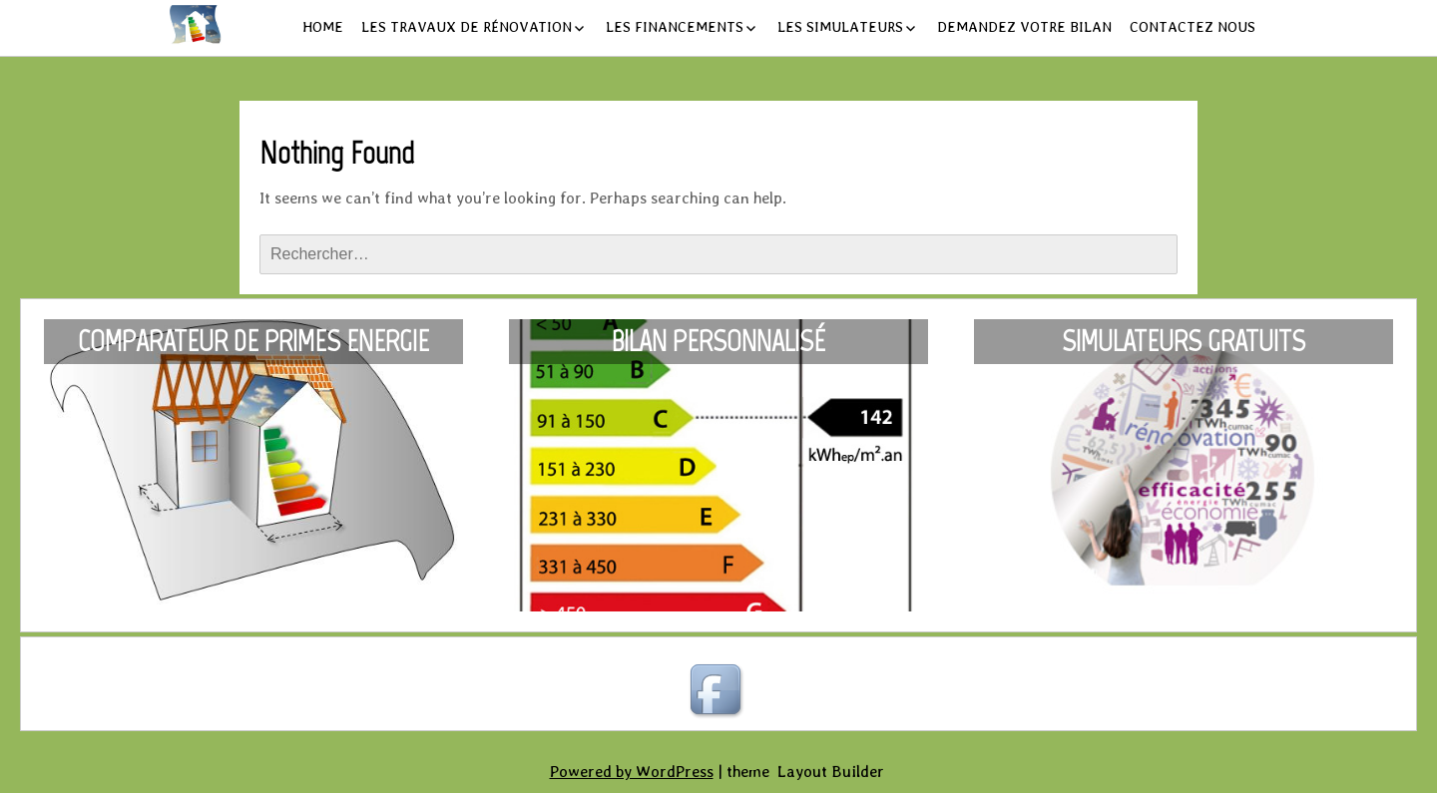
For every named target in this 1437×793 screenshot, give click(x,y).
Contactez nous (1192, 27)
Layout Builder (830, 771)
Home (322, 27)
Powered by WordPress (632, 771)
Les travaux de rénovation (466, 27)
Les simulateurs (840, 27)
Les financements (674, 27)
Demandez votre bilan (1024, 27)
